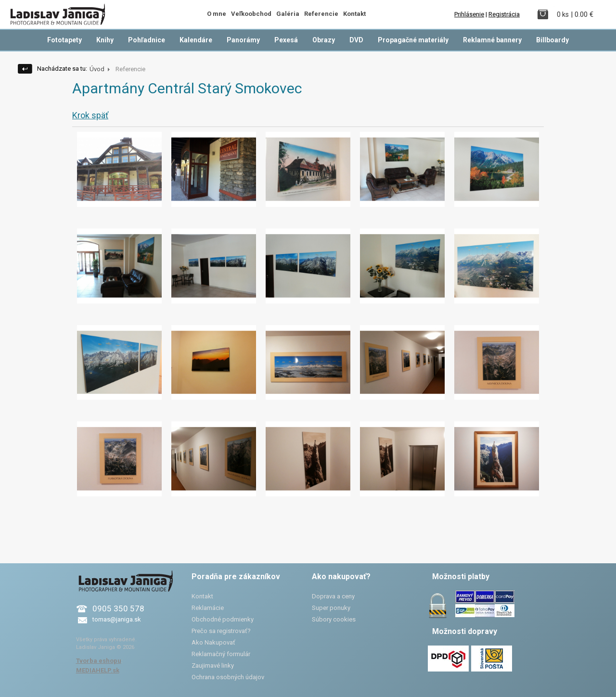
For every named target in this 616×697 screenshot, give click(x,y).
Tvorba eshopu (98, 660)
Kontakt (354, 13)
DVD (356, 40)
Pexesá (286, 40)
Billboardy (552, 40)
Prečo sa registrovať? (221, 630)
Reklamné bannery (492, 40)
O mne (216, 13)
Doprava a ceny (333, 596)
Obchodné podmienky (223, 619)
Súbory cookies (334, 619)
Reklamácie (208, 607)
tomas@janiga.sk (116, 619)
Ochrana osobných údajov (228, 677)
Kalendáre (196, 40)
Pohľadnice (146, 40)
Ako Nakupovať (213, 642)
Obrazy (323, 40)
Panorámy (243, 40)
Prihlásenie (469, 14)
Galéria (287, 13)
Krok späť (90, 115)
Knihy (105, 40)
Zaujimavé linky (213, 665)
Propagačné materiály (413, 40)
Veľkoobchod (251, 13)
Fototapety (64, 40)
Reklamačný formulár (221, 654)
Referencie (321, 13)
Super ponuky (331, 607)
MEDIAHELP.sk (97, 670)
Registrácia (504, 14)
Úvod (97, 69)
